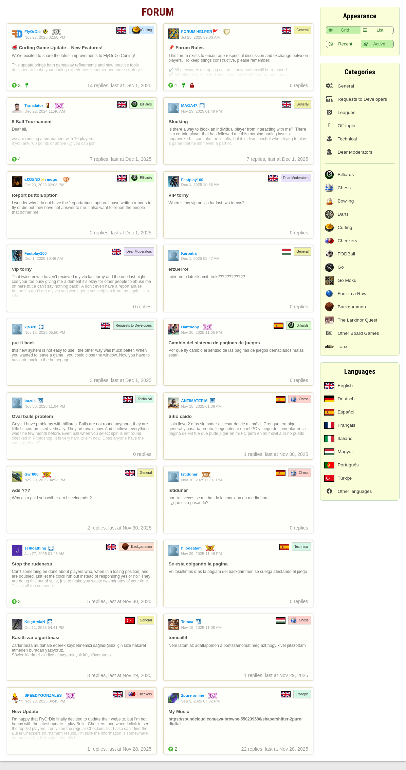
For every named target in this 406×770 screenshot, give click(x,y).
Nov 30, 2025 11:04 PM (44, 406)
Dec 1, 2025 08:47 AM (200, 258)
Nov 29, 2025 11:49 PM (201, 554)
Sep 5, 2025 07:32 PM (200, 701)
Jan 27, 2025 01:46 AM (44, 554)
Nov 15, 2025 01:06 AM (201, 406)
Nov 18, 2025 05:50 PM (44, 332)
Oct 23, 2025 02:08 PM (44, 185)
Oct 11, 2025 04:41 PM (44, 627)
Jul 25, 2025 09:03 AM (200, 37)
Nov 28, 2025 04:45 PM (44, 701)
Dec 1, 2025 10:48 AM (43, 258)
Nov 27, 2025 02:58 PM (44, 37)
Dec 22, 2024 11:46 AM (44, 111)
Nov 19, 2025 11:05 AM (201, 627)
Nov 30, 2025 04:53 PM (44, 480)
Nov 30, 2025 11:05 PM (201, 332)
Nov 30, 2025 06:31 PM (201, 480)
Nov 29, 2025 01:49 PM (201, 111)
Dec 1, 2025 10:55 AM (200, 184)
